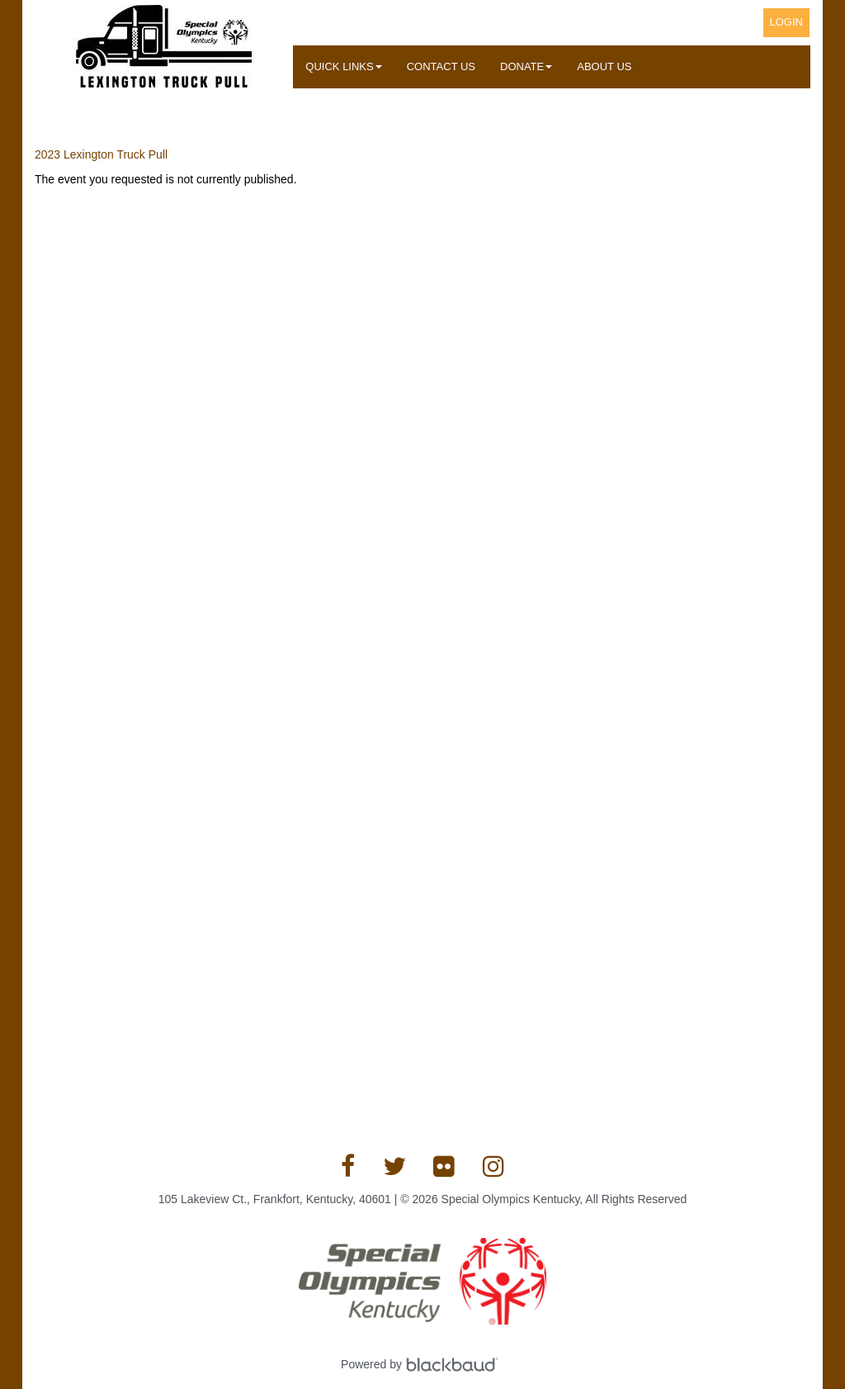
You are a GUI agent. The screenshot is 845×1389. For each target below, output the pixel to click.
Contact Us (441, 66)
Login (786, 22)
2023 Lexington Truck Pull (101, 154)
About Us (604, 66)
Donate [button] (526, 66)
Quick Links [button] (343, 66)
